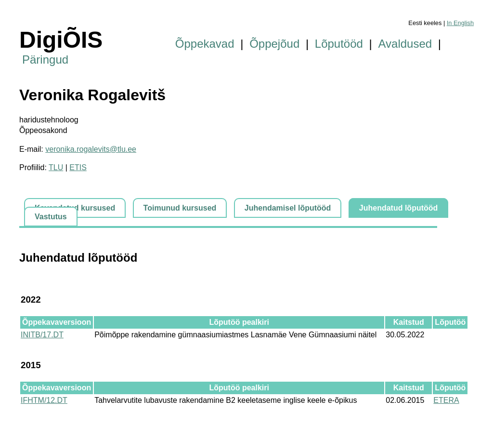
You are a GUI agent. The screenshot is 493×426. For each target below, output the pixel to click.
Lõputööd (339, 43)
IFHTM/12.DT (44, 400)
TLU (56, 167)
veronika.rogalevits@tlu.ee (90, 149)
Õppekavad (204, 43)
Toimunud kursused (180, 208)
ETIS (78, 167)
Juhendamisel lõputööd (288, 208)
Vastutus (51, 217)
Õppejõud (274, 43)
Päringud (45, 59)
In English (460, 23)
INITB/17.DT (42, 335)
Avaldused (405, 43)
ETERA (446, 400)
